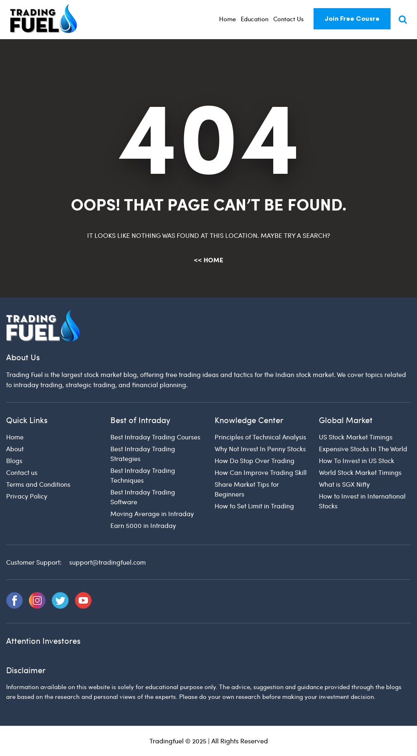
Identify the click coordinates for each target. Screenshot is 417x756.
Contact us (21, 472)
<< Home (208, 259)
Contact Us (288, 19)
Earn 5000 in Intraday (143, 525)
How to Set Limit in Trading (254, 505)
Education (254, 19)
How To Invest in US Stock (356, 460)
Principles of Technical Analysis (260, 436)
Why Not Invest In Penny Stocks (260, 448)
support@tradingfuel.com (107, 562)
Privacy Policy (26, 496)
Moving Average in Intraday (152, 513)
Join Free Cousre (352, 19)
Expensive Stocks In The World (363, 448)
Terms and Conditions (38, 484)
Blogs (14, 460)
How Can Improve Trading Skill (261, 472)
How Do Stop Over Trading (254, 460)
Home (227, 19)
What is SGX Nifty (344, 484)
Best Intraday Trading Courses (155, 436)
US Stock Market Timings (356, 436)
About (15, 448)
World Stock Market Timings (360, 472)
